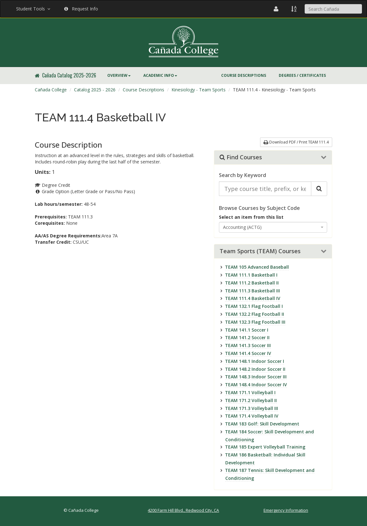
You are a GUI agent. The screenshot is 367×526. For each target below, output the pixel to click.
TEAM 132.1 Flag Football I (254, 306)
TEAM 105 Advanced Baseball (257, 267)
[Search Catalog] (319, 188)
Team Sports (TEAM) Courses (260, 251)
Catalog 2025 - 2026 (94, 90)
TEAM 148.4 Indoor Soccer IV (256, 385)
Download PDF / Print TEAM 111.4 (296, 142)
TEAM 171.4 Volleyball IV (251, 416)
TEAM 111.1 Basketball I (251, 275)
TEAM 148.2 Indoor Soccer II (255, 369)
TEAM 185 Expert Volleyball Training (265, 447)
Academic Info (160, 75)
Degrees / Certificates (302, 75)
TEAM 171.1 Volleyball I (250, 392)
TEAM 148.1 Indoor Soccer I (254, 361)
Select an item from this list (251, 217)
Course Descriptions (243, 75)
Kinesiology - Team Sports (198, 90)
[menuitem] (119, 75)
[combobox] (273, 227)
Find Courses (241, 157)
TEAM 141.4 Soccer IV (248, 353)
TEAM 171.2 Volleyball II (251, 400)
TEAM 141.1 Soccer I (246, 330)
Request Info (81, 9)
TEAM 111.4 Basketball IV (252, 298)
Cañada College (51, 90)
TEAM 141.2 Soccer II (247, 337)
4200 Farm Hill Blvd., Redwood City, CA (183, 510)
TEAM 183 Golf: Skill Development (262, 424)
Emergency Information (286, 510)
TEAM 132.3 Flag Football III (255, 322)
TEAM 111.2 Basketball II (252, 283)
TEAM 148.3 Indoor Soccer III (256, 377)
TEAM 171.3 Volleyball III (251, 408)
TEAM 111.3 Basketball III (252, 291)
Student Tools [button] (34, 9)
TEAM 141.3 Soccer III (248, 345)
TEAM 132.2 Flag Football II (254, 314)
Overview (119, 75)
